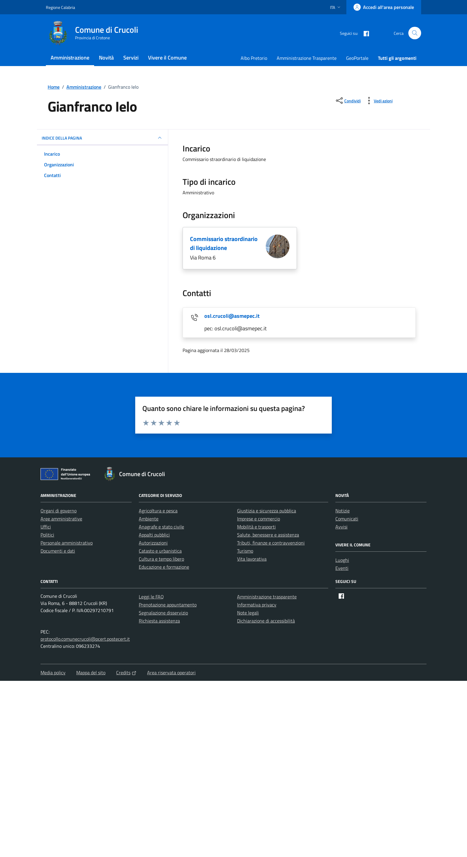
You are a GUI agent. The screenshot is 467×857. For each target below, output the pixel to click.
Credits (126, 672)
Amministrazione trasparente (267, 596)
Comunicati (346, 518)
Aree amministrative (61, 518)
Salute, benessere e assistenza (268, 534)
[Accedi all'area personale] (383, 7)
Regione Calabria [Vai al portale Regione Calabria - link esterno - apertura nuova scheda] (60, 7)
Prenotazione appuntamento (168, 604)
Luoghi (342, 560)
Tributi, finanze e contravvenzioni (271, 542)
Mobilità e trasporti (256, 526)
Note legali (248, 612)
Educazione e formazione (164, 566)
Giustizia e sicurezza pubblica (266, 510)
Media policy (53, 672)
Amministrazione (70, 58)
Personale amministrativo (67, 542)
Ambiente (148, 518)
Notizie (342, 510)
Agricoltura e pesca (158, 510)
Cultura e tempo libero (161, 558)
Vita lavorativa (252, 558)
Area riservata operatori (171, 672)
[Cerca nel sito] (414, 33)
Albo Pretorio (254, 58)
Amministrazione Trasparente (307, 58)
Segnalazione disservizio (163, 612)
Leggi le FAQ (151, 596)
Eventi (341, 568)
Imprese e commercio (258, 518)
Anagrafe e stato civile (161, 526)
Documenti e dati (58, 550)
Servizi (130, 58)
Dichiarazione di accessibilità (266, 620)
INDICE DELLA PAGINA (102, 137)
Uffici (46, 526)
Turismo (245, 550)
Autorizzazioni (153, 542)
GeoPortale (357, 58)
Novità (106, 58)
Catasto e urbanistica (160, 550)
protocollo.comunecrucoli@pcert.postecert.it (85, 638)
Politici (47, 534)
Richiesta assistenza (159, 620)
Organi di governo (59, 510)
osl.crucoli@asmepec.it (232, 316)
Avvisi (341, 526)
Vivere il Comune (167, 58)
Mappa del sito (90, 672)
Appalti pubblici (154, 534)
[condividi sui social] (348, 100)
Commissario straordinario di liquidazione (224, 243)
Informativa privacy (256, 604)
